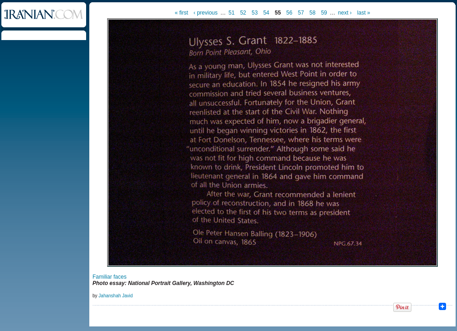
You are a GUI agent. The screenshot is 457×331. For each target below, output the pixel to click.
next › (345, 13)
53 (254, 13)
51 (232, 13)
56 (289, 13)
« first (181, 13)
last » (363, 13)
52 (243, 13)
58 (312, 13)
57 (301, 13)
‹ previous (206, 13)
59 (324, 13)
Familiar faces (109, 277)
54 (266, 13)
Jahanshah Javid (115, 295)
